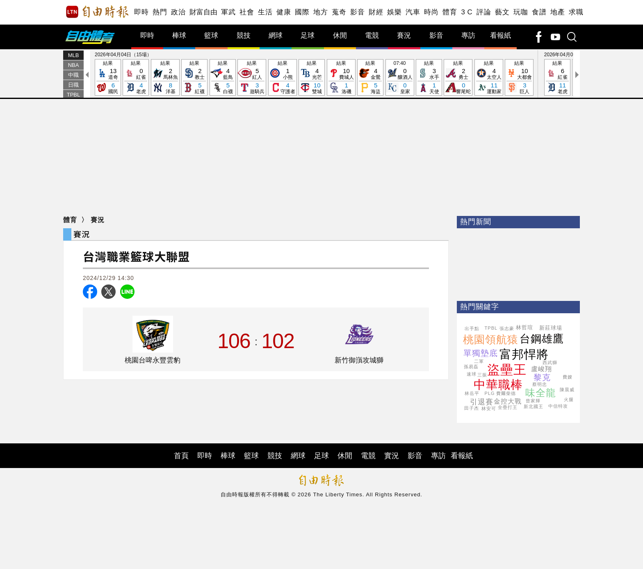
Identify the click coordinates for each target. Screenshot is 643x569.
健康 (283, 12)
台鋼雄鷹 (542, 339)
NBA (73, 65)
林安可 (488, 408)
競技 (244, 35)
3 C (466, 12)
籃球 (211, 35)
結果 (107, 77)
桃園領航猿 (490, 339)
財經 (376, 12)
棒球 (179, 35)
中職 (73, 75)
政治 (178, 12)
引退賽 (481, 402)
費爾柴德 (506, 393)
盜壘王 (507, 370)
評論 (484, 12)
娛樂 (394, 12)
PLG (490, 393)
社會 (246, 12)
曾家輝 (533, 400)
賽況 (404, 35)
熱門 (160, 12)
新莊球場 (550, 328)
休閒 (340, 35)
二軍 (479, 361)
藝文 (502, 12)
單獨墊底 (480, 353)
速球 (472, 374)
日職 (73, 85)
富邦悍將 (524, 354)
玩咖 (520, 12)
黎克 (542, 377)
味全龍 (540, 392)
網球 (276, 35)
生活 (265, 12)
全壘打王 (508, 407)
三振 (482, 374)
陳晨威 (567, 389)
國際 (302, 12)
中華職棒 (498, 384)
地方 (320, 12)
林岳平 (472, 393)
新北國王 (533, 406)
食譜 (539, 12)
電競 (372, 35)
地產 (557, 12)
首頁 (181, 456)
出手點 (472, 328)
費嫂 (567, 376)
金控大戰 (508, 401)
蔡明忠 (539, 384)
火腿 (569, 399)
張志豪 (506, 328)
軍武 (228, 12)
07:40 (400, 77)
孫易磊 (471, 366)
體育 (449, 12)
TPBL (73, 95)
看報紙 (500, 35)
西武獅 (550, 362)
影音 (357, 12)
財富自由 (203, 12)
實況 (391, 456)
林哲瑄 (524, 327)
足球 (308, 35)
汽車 (413, 12)
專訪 (468, 35)
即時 (141, 12)
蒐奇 (339, 12)
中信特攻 (558, 406)
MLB (73, 55)
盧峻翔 (541, 368)
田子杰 (471, 408)
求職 (576, 12)
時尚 (431, 12)
